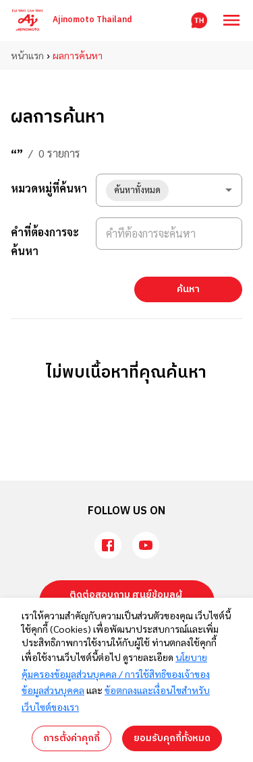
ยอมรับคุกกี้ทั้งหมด (172, 738)
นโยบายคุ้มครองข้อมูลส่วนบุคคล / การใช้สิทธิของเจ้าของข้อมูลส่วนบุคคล (116, 673)
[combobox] (169, 190)
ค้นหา (188, 289)
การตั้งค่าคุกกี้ (71, 738)
